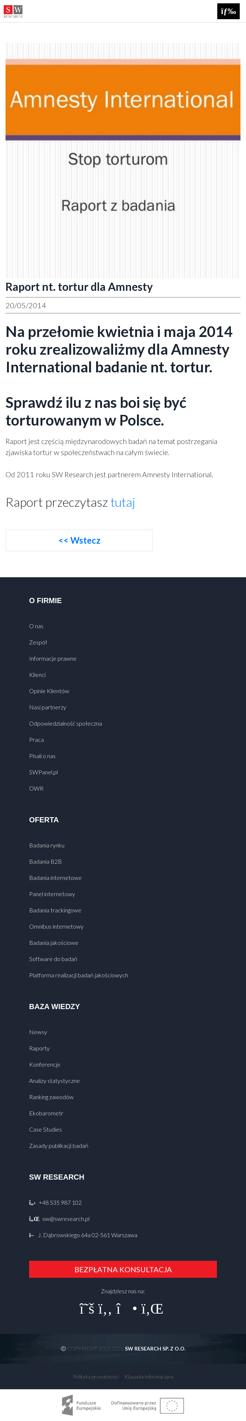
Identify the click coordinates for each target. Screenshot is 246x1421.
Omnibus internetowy (56, 926)
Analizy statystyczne (54, 1080)
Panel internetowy (52, 893)
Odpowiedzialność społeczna (65, 723)
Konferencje (44, 1064)
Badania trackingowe (55, 910)
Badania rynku (46, 845)
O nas (36, 625)
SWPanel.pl (43, 771)
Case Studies (45, 1129)
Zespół (38, 642)
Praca (36, 739)
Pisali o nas (42, 755)
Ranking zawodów (51, 1096)
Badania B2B (45, 861)
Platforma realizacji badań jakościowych (78, 974)
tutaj (122, 501)
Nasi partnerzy (47, 706)
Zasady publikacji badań (58, 1145)
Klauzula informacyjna (148, 1376)
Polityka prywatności (96, 1376)
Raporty (39, 1048)
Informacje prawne (53, 658)
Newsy (38, 1031)
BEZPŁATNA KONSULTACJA (123, 1269)
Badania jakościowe (53, 942)
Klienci (37, 674)
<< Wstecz (79, 540)
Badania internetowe (55, 877)
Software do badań (53, 958)
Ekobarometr (46, 1112)
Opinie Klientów (49, 690)
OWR (36, 788)
